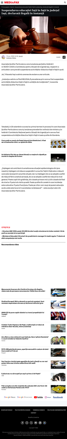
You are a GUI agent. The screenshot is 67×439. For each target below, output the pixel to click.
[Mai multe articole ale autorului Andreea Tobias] (3, 57)
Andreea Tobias (11, 58)
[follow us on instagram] (48, 397)
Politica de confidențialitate (56, 410)
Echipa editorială (6, 410)
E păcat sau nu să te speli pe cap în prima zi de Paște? (20, 374)
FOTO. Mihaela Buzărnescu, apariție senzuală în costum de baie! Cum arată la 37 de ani (25, 350)
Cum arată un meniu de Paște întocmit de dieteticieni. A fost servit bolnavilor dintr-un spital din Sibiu (23, 141)
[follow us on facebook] (58, 397)
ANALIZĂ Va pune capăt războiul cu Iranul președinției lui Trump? (22, 313)
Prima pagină (5, 7)
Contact (33, 413)
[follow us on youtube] (38, 397)
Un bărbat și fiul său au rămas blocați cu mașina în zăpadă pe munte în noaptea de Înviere (23, 155)
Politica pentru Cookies (22, 410)
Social (12, 7)
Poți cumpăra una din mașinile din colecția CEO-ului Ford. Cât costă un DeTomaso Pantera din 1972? (24, 386)
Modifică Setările (33, 417)
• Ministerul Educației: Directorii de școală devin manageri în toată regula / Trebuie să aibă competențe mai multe (33, 237)
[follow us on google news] (9, 397)
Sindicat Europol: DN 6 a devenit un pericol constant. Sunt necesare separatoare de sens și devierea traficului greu (22, 302)
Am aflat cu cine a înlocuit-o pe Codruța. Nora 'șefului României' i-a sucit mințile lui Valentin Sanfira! (25, 338)
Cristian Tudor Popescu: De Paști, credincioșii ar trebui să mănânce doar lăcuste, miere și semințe (22, 325)
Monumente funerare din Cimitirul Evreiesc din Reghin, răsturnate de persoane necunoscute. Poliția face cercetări (23, 290)
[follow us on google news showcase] (24, 397)
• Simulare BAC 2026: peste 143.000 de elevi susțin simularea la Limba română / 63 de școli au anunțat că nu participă (32, 232)
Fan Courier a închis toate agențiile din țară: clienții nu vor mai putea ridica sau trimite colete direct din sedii (24, 362)
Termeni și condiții (39, 410)
